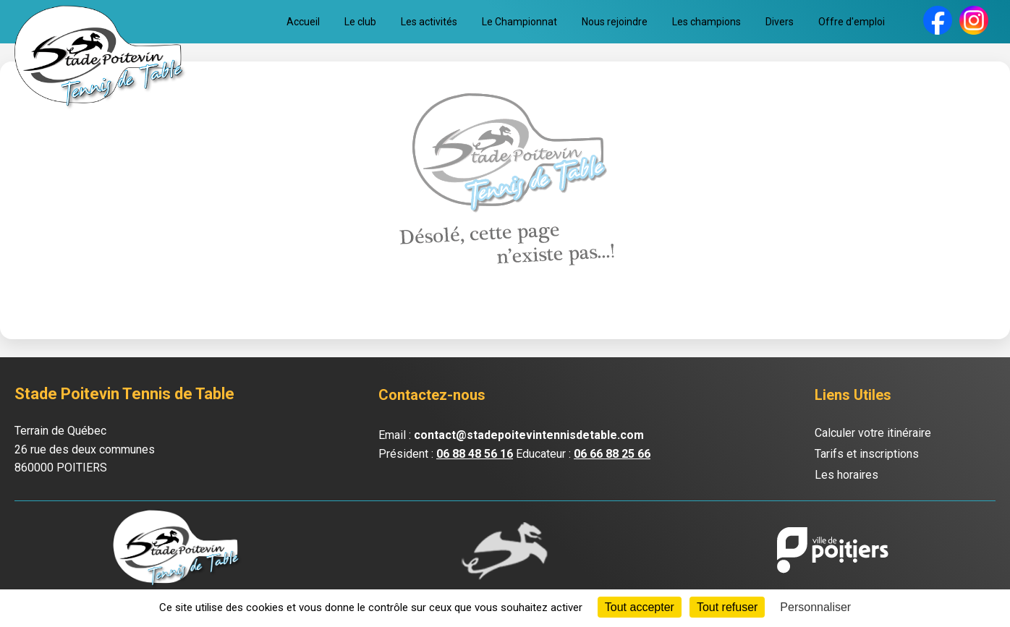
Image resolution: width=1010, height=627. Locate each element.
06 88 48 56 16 (474, 454)
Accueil (303, 21)
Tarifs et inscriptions (867, 454)
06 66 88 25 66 (612, 454)
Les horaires (846, 475)
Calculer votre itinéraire (873, 433)
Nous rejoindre (615, 21)
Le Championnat (519, 21)
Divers (779, 21)
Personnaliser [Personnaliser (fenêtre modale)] (815, 607)
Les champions (706, 21)
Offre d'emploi (851, 21)
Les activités (429, 21)
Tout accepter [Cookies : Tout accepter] (639, 607)
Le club (360, 21)
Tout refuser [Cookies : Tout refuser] (727, 607)
